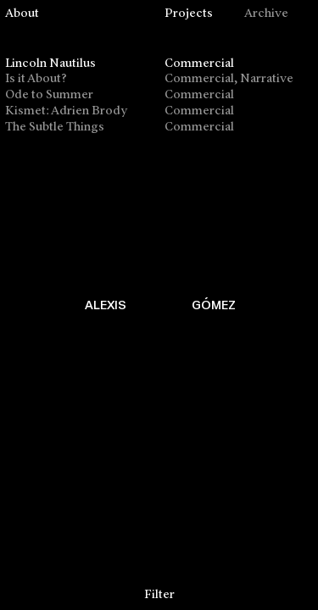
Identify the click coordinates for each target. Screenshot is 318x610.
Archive (266, 14)
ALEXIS (105, 305)
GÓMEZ (214, 305)
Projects (189, 14)
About (22, 14)
